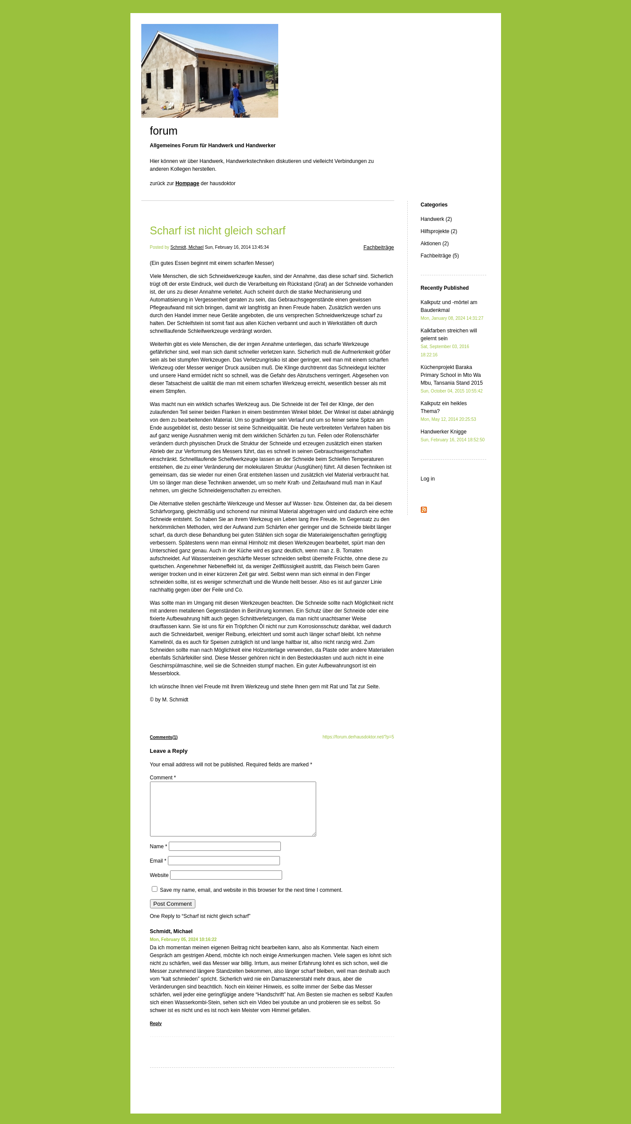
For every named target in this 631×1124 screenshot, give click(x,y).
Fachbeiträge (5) (440, 256)
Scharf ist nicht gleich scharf (218, 230)
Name (158, 857)
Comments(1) (164, 737)
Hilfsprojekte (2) (439, 231)
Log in (428, 479)
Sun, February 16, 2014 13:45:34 (237, 247)
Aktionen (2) (435, 243)
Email (158, 871)
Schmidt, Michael (187, 247)
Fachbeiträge (378, 247)
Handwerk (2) (436, 219)
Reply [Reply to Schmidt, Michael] (156, 1034)
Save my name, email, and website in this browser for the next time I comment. (251, 900)
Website (159, 886)
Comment (163, 778)
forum (164, 131)
